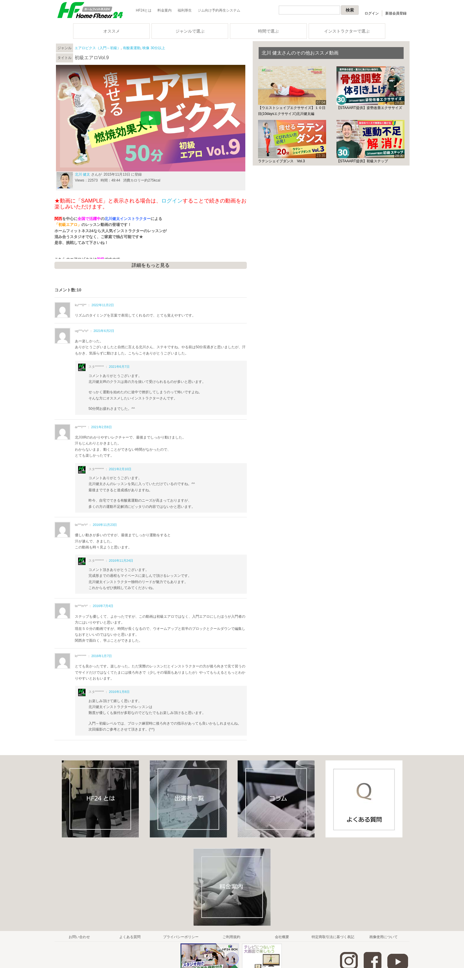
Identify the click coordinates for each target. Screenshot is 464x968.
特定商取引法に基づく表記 (333, 937)
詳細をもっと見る (151, 265)
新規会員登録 (396, 13)
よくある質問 (130, 937)
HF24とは (144, 10)
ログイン (372, 13)
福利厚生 (185, 10)
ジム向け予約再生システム (219, 10)
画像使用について (383, 937)
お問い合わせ (79, 937)
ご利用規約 (231, 937)
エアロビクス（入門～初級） (98, 48)
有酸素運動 (132, 48)
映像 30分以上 (153, 48)
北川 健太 (82, 174)
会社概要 (282, 937)
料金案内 (164, 10)
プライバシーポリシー (181, 937)
